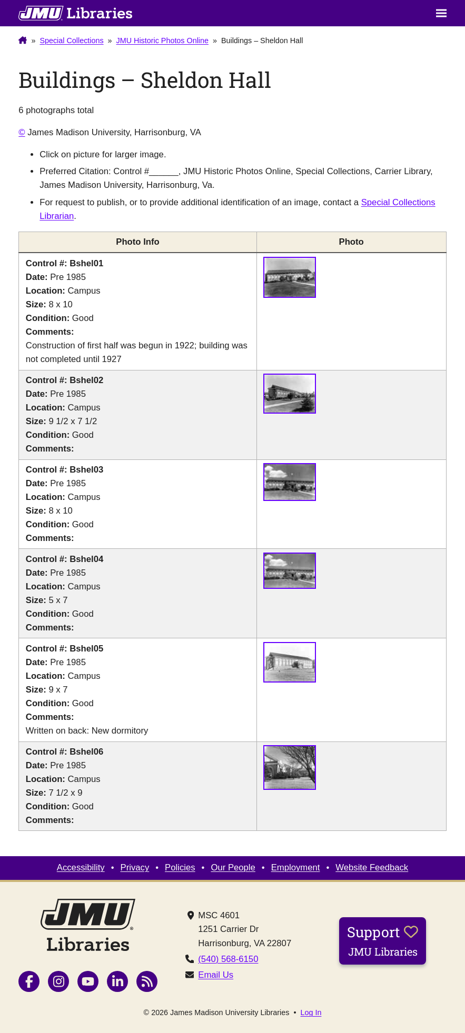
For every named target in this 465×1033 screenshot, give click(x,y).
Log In (310, 1012)
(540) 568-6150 (228, 959)
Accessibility (81, 867)
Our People (233, 867)
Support (382, 940)
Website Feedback (371, 867)
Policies (180, 867)
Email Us (215, 975)
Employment (295, 867)
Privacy (135, 867)
